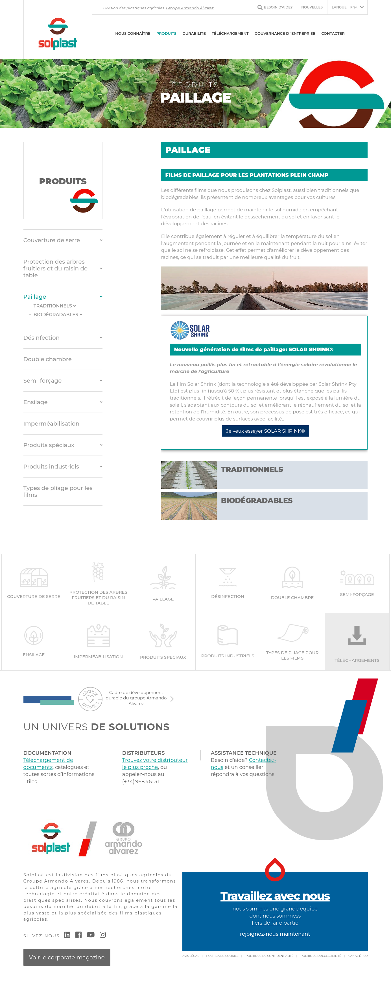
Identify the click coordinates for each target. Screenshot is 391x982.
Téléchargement (230, 33)
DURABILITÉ (194, 33)
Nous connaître (132, 33)
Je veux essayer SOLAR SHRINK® (265, 431)
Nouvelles (312, 7)
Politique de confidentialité (269, 956)
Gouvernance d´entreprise (285, 33)
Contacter (333, 33)
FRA (344, 7)
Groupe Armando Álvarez (189, 8)
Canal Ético (358, 956)
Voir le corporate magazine (67, 957)
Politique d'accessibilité (321, 956)
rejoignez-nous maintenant (275, 934)
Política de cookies (222, 956)
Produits (166, 33)
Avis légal (190, 956)
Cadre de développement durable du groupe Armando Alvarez (136, 698)
